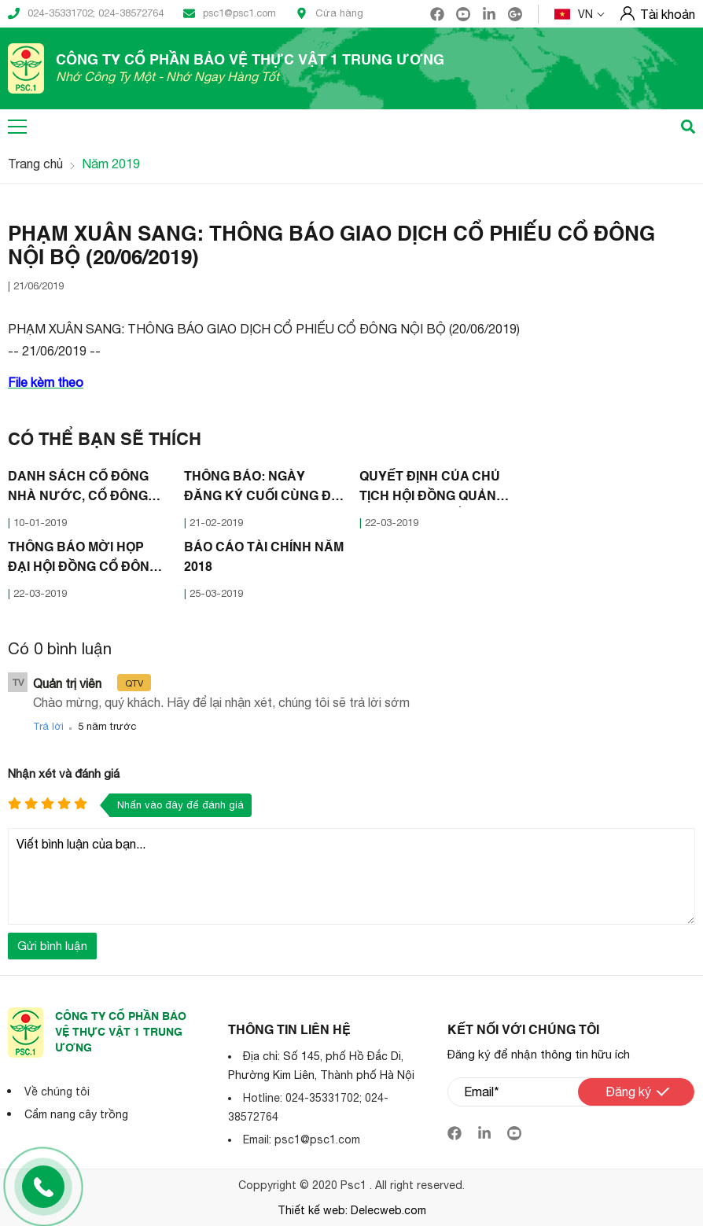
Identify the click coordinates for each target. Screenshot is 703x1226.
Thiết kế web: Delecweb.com (352, 1210)
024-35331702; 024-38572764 (86, 13)
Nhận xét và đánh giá (64, 773)
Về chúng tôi (57, 1091)
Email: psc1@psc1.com (301, 1139)
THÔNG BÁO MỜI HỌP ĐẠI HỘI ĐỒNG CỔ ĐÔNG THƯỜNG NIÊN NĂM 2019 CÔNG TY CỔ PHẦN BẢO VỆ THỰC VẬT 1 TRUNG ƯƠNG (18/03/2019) (86, 560)
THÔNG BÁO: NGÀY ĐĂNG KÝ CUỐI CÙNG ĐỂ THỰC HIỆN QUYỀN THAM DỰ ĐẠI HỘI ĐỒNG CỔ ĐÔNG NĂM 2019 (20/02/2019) (262, 489)
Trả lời (48, 726)
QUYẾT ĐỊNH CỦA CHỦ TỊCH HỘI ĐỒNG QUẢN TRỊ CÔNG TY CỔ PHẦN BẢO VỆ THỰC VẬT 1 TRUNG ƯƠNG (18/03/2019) (430, 489)
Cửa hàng (329, 13)
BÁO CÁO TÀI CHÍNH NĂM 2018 (264, 558)
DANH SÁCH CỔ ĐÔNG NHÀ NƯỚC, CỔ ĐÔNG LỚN (78, 489)
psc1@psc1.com (229, 13)
